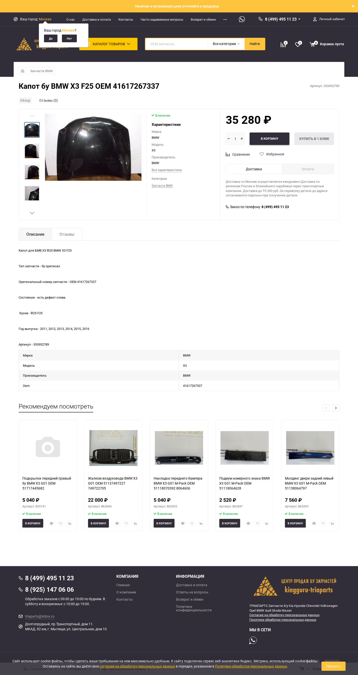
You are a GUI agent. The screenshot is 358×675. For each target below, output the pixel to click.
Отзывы (66, 234)
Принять (333, 666)
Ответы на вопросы (192, 592)
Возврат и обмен (203, 19)
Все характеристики (167, 170)
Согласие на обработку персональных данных (284, 615)
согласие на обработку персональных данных (137, 666)
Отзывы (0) (48, 100)
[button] (32, 213)
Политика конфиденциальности (194, 608)
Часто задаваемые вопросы (161, 19)
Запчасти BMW (41, 71)
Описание (35, 234)
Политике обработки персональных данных (282, 619)
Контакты (125, 19)
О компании (126, 592)
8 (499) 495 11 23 (281, 19)
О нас (70, 19)
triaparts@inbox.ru (39, 616)
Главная (123, 585)
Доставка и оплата (96, 19)
